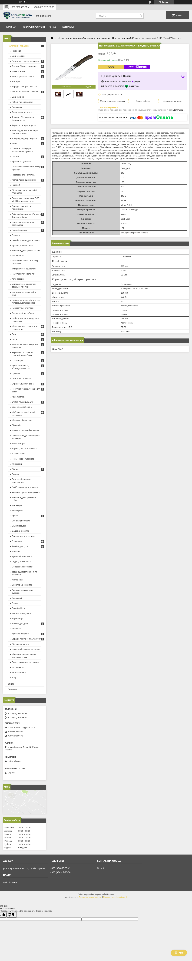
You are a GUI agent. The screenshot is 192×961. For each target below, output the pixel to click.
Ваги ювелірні (18, 56)
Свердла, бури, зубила (23, 313)
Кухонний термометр (22, 556)
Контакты (68, 27)
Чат (179, 952)
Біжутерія (16, 425)
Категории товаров (18, 45)
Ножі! (14, 143)
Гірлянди (16, 373)
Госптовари (17, 360)
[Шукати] (141, 16)
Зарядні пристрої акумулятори (26, 639)
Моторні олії (17, 580)
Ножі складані (103, 38)
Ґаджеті (15, 603)
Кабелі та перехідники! (22, 102)
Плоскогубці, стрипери (22, 308)
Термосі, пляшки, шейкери (24, 448)
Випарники (17, 628)
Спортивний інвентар (22, 585)
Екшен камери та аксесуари (25, 662)
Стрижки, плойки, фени (23, 384)
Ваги (14, 334)
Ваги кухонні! (18, 97)
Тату (14, 677)
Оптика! (15, 156)
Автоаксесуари (19, 672)
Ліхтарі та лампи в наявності (25, 91)
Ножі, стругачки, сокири (23, 76)
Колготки (16, 551)
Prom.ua (110, 894)
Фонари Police (18, 71)
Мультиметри (18, 443)
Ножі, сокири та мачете (23, 459)
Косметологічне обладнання (25, 430)
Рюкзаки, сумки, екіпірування (26, 492)
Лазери (15, 474)
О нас (53, 27)
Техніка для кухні (20, 546)
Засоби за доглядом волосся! (26, 240)
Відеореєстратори (20, 644)
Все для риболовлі (21, 521)
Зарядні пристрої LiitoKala (24, 86)
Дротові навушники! (21, 161)
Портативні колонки (21, 378)
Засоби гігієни (18, 608)
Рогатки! (16, 185)
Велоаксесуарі (19, 526)
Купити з (137, 66)
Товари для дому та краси (24, 138)
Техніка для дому (20, 623)
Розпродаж (17, 51)
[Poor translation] (12, 915)
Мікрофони (17, 464)
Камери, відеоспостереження (26, 649)
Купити (111, 67)
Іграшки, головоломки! (22, 245)
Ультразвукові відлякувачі (24, 269)
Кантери (16, 81)
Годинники (17, 541)
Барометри (17, 107)
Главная (11, 27)
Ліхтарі (15, 339)
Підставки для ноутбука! (23, 175)
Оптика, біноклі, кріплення (24, 66)
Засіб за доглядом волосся (25, 487)
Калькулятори (18, 397)
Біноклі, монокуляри (21, 613)
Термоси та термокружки (24, 125)
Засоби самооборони (22, 407)
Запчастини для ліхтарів (23, 536)
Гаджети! (16, 235)
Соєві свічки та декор (22, 112)
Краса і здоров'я (19, 230)
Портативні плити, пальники (25, 61)
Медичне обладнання (22, 420)
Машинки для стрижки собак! (26, 250)
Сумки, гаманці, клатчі (22, 402)
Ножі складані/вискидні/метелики (76, 38)
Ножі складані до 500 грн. (125, 38)
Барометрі (17, 598)
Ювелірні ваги (18, 453)
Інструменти (17, 667)
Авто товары (18, 279)
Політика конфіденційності (115, 897)
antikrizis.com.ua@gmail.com (21, 727)
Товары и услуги (33, 27)
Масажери (17, 505)
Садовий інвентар (20, 531)
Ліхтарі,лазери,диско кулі (24, 180)
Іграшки (15, 515)
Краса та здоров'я (20, 634)
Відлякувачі (17, 510)
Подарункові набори (21, 561)
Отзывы (12, 689)
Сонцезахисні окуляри (22, 567)
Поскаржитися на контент (90, 897)
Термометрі (17, 618)
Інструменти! (18, 255)
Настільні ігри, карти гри (23, 274)
